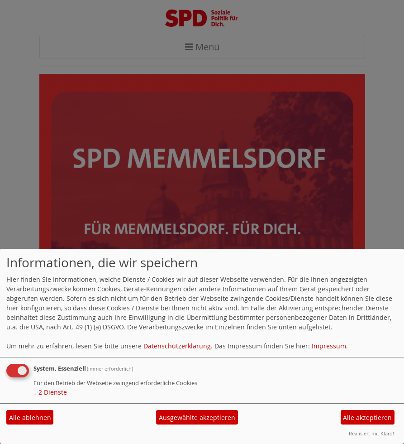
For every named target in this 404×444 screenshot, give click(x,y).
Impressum (329, 346)
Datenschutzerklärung (177, 346)
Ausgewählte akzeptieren (197, 417)
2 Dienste (50, 392)
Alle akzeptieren (367, 417)
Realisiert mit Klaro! (371, 433)
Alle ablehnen (30, 417)
